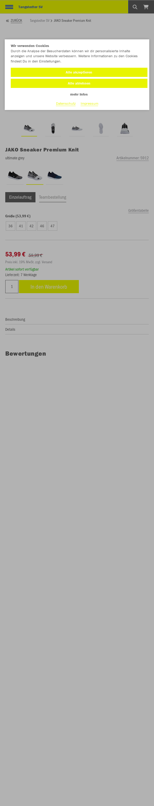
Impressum (89, 103)
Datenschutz (66, 103)
